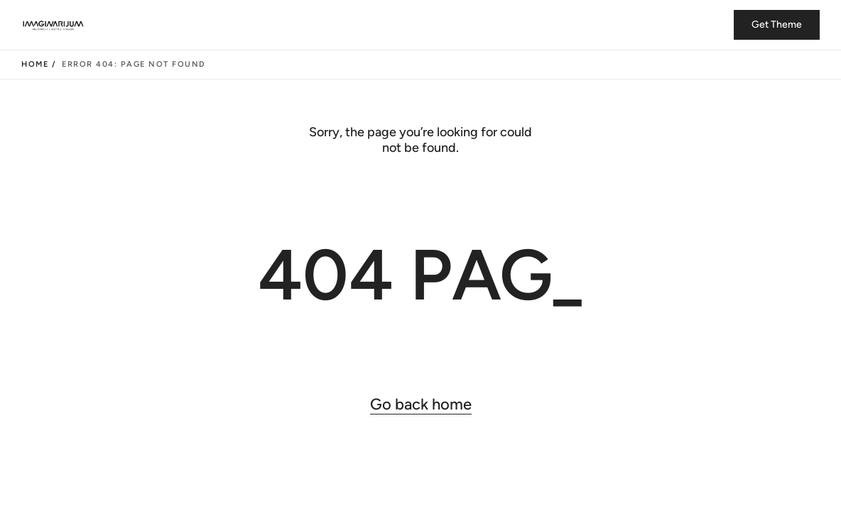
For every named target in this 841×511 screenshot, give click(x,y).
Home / (38, 64)
